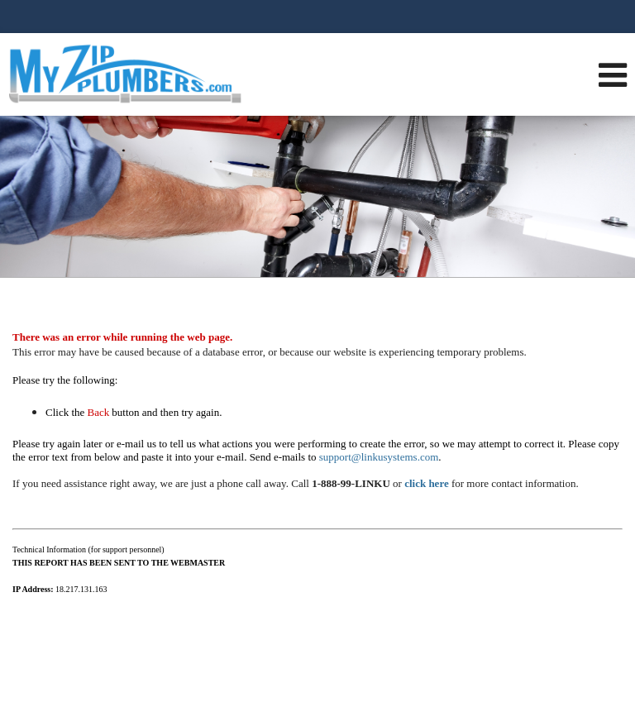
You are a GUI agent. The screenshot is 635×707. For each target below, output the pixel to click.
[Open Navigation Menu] (613, 75)
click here (426, 483)
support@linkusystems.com (379, 457)
